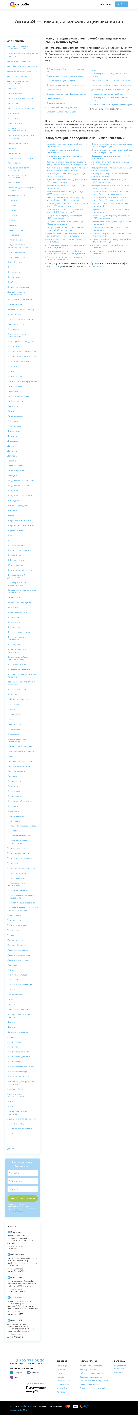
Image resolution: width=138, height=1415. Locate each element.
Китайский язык (14, 386)
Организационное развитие (20, 570)
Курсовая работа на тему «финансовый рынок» (109, 74)
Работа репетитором (89, 1369)
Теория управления (16, 878)
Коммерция (12, 391)
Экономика (12, 1047)
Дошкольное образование (19, 299)
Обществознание (15, 565)
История (11, 371)
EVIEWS (10, 1133)
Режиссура (12, 709)
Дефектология (13, 277)
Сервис (10, 756)
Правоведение (14, 644)
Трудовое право (14, 930)
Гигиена (11, 220)
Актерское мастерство (17, 76)
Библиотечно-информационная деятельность (22, 136)
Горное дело (13, 235)
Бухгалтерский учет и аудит (20, 158)
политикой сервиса (16, 1211)
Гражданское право (16, 257)
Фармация (12, 965)
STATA (10, 1143)
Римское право (14, 724)
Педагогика (12, 607)
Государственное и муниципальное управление (20, 245)
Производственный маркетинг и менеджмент (22, 675)
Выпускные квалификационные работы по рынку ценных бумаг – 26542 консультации (67, 163)
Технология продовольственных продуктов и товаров (22, 908)
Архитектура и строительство (21, 108)
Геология (11, 210)
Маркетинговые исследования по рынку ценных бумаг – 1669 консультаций (65, 234)
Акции (94, 70)
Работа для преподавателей (92, 1373)
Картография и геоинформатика (22, 381)
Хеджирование (53, 98)
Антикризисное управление (20, 98)
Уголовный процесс (16, 945)
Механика (12, 515)
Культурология (14, 426)
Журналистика (14, 314)
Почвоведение (14, 627)
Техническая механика (17, 890)
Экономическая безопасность (21, 1066)
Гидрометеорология (16, 230)
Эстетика (11, 1101)
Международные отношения (20, 480)
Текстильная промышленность (21, 826)
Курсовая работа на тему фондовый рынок (66, 94)
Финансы (11, 989)
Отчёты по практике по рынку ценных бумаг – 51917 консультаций (112, 151)
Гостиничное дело (15, 240)
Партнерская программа (120, 1366)
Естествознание (14, 304)
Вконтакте (33, 1372)
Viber (14, 1377)
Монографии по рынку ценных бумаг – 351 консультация (66, 240)
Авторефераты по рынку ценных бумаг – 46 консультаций (67, 145)
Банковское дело (15, 123)
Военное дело (13, 182)
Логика (10, 446)
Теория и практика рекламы (20, 858)
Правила (61, 1369)
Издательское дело (16, 324)
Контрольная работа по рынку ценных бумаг (112, 80)
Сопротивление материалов (20, 761)
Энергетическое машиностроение (15, 1095)
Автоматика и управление (19, 61)
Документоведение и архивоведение (17, 293)
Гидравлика (13, 225)
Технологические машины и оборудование (20, 896)
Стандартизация (14, 781)
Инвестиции (13, 329)
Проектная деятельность (18, 669)
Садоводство (13, 734)
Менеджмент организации (19, 495)
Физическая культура (17, 975)
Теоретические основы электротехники (18, 841)
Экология (11, 1037)
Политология (13, 622)
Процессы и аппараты (17, 689)
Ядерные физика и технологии (21, 1119)
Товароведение (14, 915)
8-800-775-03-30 (52, 266)
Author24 (25, 1406)
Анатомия (12, 88)
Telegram (16, 1372)
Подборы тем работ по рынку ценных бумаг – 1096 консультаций (111, 168)
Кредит (10, 411)
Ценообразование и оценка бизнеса (20, 1015)
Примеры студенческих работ (93, 1388)
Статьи (60, 1373)
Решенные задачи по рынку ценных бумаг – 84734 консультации (111, 216)
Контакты (61, 1392)
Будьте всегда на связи (36, 1388)
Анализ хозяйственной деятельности (18, 82)
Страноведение (14, 796)
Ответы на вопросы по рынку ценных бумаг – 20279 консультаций (111, 145)
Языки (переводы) (15, 1123)
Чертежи (11, 1022)
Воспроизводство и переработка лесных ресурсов (22, 188)
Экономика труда (15, 1061)
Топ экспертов (63, 1365)
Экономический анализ (18, 1076)
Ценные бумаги (54, 89)
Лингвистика (13, 436)
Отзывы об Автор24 (89, 1384)
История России (14, 376)
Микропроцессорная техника (20, 525)
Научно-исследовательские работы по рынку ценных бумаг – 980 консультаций (66, 252)
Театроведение (14, 821)
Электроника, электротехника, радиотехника (21, 1082)
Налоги (10, 540)
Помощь (60, 1377)
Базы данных (13, 118)
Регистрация (105, 4)
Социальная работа (16, 771)
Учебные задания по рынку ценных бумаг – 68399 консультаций (67, 192)
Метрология (13, 510)
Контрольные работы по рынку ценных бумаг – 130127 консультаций (65, 210)
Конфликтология (15, 401)
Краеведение (13, 406)
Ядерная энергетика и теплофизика (17, 1112)
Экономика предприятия (18, 1056)
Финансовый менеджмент (19, 984)
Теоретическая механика (18, 835)
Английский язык (15, 93)
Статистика (12, 786)
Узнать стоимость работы (23, 1198)
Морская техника (15, 530)
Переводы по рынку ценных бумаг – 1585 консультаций (110, 157)
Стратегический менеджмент (20, 801)
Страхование (13, 806)
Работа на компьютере (17, 699)
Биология (11, 148)
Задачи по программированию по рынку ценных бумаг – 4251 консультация (65, 198)
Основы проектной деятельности (16, 576)
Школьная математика (17, 1032)
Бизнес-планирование (17, 143)
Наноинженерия (15, 545)
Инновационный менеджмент (21, 341)
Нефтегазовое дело (16, 560)
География (12, 200)
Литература (12, 441)
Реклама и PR (13, 714)
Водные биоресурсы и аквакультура (17, 176)
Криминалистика (15, 416)
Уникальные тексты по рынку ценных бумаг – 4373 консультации (111, 163)
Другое (10, 1148)
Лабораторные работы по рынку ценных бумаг (65, 70)
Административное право (19, 71)
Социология (13, 776)
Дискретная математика (18, 287)
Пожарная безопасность (18, 612)
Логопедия (12, 456)
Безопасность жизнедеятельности (16, 129)
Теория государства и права (20, 853)
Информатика (13, 346)
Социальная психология (18, 766)
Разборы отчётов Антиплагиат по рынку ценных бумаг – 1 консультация (109, 192)
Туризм (10, 935)
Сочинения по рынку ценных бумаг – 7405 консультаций (111, 222)
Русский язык (13, 729)
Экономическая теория (18, 1071)
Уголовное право (15, 940)
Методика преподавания (18, 505)
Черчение (12, 1027)
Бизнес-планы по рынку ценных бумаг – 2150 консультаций (65, 157)
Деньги (10, 267)
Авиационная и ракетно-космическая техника (18, 47)
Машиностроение (15, 470)
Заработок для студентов (91, 1377)
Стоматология (13, 791)
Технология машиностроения (21, 902)
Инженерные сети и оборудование (16, 335)
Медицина (12, 475)
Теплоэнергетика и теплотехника (16, 884)
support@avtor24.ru (92, 266)
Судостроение (13, 811)
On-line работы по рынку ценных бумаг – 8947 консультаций (110, 174)
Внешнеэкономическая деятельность (18, 168)
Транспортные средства (18, 925)
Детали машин (14, 272)
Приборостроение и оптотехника (16, 650)
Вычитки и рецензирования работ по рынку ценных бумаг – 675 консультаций (67, 168)
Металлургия (13, 500)
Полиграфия (13, 617)
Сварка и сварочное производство (16, 740)
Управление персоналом (18, 955)
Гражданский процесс (17, 252)
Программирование (16, 664)
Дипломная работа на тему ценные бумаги (66, 85)
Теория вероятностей (17, 848)
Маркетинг (12, 460)
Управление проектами (18, 960)
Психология (12, 694)
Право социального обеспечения (16, 638)
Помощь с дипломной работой (94, 1380)
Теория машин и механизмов (21, 868)
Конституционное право (18, 396)
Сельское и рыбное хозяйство (21, 751)
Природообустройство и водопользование (18, 658)
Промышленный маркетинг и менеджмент (21, 682)
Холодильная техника (17, 1009)
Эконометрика (14, 1042)
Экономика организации (18, 1051)
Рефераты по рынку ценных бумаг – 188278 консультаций (111, 204)
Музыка (10, 535)
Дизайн (10, 282)
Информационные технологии (21, 356)
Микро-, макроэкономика (19, 520)
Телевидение (13, 830)
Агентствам (119, 1372)
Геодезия (11, 205)
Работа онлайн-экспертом (91, 1365)
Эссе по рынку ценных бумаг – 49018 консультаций (108, 252)
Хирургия (11, 1004)
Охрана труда (13, 597)
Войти (121, 4)
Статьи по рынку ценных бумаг (61, 80)
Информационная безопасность (22, 351)
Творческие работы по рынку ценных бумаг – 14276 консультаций (111, 240)
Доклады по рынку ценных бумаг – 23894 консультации (66, 186)
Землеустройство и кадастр (20, 319)
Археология (12, 103)
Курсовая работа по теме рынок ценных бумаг (109, 98)
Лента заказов (63, 1380)
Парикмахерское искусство (19, 602)
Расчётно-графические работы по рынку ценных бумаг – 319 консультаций (110, 198)
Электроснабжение (16, 1089)
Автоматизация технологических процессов (22, 54)
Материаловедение (16, 465)
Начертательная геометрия (19, 550)
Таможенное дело (15, 816)
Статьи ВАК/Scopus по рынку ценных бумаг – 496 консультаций (112, 234)
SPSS (9, 1138)
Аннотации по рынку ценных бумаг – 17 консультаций (65, 151)
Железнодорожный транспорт (21, 309)
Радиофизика (13, 704)
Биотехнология (14, 153)
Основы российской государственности (16, 583)
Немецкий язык (14, 555)
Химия (10, 999)
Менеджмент (13, 490)
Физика (10, 970)
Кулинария (12, 421)
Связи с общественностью (19, 746)
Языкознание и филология (19, 1128)
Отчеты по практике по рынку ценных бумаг (112, 104)
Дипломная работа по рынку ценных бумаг (111, 89)
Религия (11, 719)
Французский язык (16, 994)
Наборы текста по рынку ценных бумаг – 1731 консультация (65, 246)
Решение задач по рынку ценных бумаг (65, 76)
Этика (10, 1106)
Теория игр (12, 863)
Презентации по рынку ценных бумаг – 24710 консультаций (109, 180)
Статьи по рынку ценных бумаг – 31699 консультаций (109, 228)
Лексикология (13, 431)
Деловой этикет (14, 262)
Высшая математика (16, 195)
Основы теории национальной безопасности (21, 591)
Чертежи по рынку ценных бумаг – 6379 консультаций (109, 246)
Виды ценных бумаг (56, 103)
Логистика (12, 451)
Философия (12, 979)
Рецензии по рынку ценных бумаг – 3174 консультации (110, 210)
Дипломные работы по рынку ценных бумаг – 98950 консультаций (67, 180)
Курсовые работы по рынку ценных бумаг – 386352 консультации (67, 222)
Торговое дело (14, 920)
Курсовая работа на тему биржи (61, 111)
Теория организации (16, 873)
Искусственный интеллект (19, 361)
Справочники (63, 1384)
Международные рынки (18, 485)
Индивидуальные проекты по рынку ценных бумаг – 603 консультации (67, 204)
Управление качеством (18, 950)
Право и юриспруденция (18, 632)
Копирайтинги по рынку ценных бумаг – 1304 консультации (65, 216)
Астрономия (13, 113)
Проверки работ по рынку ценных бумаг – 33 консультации (110, 186)
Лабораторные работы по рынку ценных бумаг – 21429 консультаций (65, 228)
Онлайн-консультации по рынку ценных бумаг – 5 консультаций (65, 258)
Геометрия (12, 215)
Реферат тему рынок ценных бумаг (107, 94)
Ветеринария (13, 163)
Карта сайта (62, 1388)
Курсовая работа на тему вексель (62, 107)
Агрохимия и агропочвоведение (22, 66)
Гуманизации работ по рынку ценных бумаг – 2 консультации (67, 174)
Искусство (12, 366)
